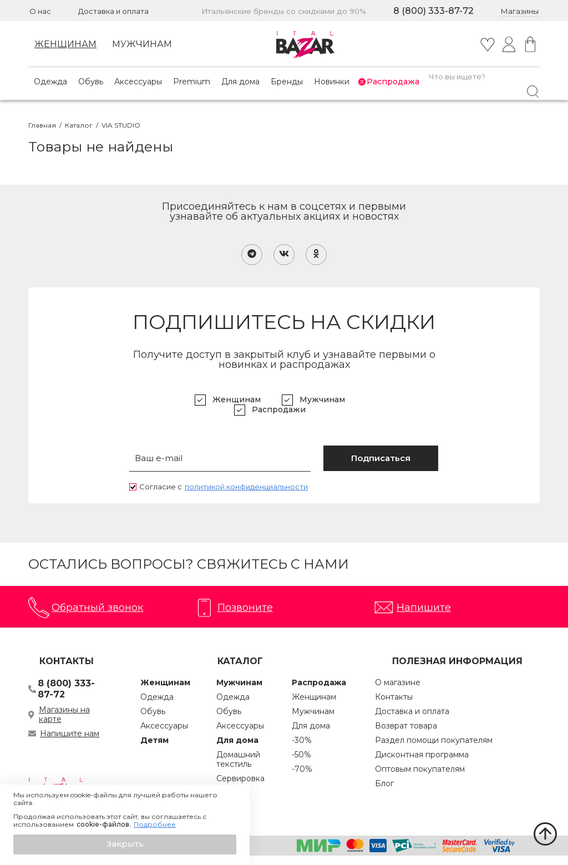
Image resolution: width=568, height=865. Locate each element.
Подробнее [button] (155, 824)
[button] (124, 844)
